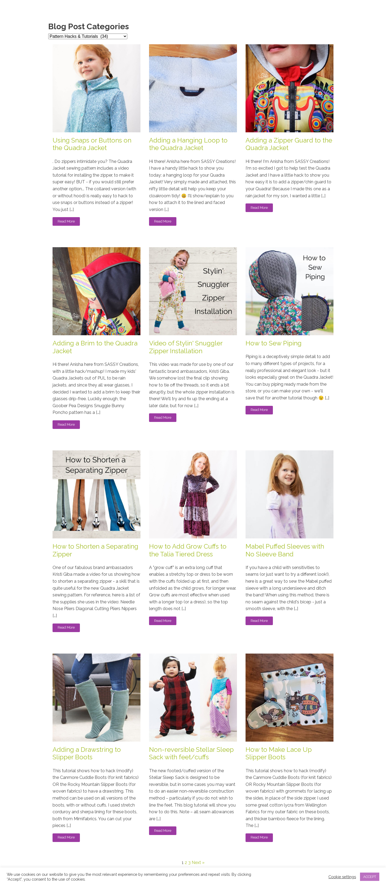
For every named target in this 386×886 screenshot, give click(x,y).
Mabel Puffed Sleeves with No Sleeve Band (285, 550)
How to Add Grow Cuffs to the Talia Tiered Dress (188, 550)
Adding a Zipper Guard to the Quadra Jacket (289, 144)
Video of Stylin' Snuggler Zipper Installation (185, 347)
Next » (198, 862)
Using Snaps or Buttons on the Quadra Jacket (92, 144)
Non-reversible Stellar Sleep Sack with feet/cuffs (191, 753)
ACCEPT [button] (369, 877)
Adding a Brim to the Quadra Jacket (95, 347)
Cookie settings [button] (342, 876)
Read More (66, 221)
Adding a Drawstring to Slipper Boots (87, 753)
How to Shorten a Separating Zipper (95, 550)
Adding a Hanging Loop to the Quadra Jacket (188, 144)
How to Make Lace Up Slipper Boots (279, 753)
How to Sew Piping (274, 343)
